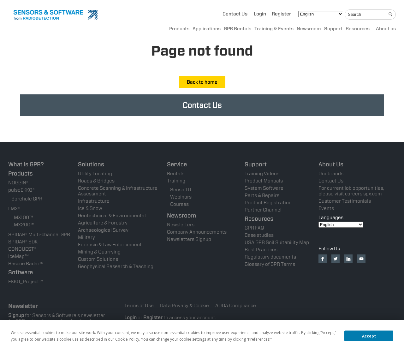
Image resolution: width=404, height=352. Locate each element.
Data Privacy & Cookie (184, 305)
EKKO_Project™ (25, 281)
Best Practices (261, 250)
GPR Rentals (237, 29)
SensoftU (180, 190)
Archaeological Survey (103, 230)
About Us (330, 164)
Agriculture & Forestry (103, 223)
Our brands (330, 173)
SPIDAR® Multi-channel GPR (39, 234)
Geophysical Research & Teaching (115, 266)
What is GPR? (26, 164)
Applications (207, 29)
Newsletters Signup (189, 239)
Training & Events (274, 29)
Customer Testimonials (344, 201)
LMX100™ (22, 217)
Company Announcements (197, 232)
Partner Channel (263, 210)
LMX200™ (22, 225)
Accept (369, 336)
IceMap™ (18, 256)
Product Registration (268, 203)
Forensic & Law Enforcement (110, 245)
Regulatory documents (270, 257)
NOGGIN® (18, 183)
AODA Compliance (235, 305)
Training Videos (262, 173)
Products (179, 29)
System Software (264, 188)
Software (20, 272)
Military (86, 237)
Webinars (181, 197)
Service (177, 164)
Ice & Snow (90, 208)
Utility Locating (95, 173)
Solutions (91, 164)
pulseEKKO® (21, 190)
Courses (179, 204)
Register (281, 14)
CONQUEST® (22, 249)
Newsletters (180, 225)
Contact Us (235, 14)
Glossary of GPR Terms (270, 264)
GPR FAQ (254, 228)
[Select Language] (320, 14)
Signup (16, 315)
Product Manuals (264, 181)
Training (176, 181)
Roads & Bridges (96, 181)
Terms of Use (139, 305)
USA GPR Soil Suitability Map (277, 242)
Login (260, 14)
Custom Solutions (98, 259)
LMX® (14, 209)
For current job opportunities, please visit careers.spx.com (351, 191)
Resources (358, 29)
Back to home (202, 82)
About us (386, 29)
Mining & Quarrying (99, 252)
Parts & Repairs (262, 195)
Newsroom (309, 29)
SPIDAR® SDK (23, 242)
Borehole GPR (26, 199)
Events (326, 208)
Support (333, 29)
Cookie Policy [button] (127, 339)
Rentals (175, 173)
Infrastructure (94, 201)
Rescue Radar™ (26, 263)
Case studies (259, 235)
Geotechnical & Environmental (112, 215)
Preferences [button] (259, 339)
